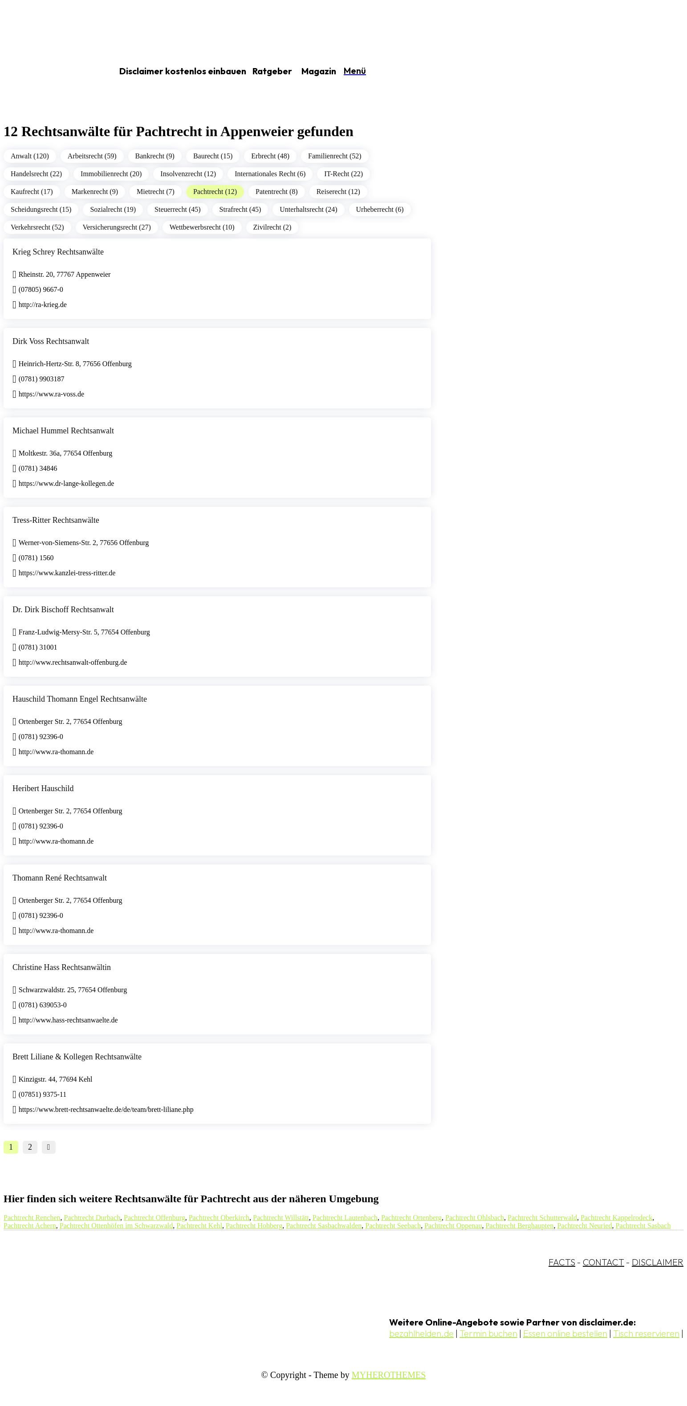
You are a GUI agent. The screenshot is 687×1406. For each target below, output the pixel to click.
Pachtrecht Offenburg (154, 1217)
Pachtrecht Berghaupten (519, 1225)
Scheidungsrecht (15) (41, 209)
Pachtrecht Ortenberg (411, 1217)
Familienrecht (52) (335, 156)
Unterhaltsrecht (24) (308, 209)
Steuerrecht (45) (177, 209)
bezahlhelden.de (421, 1333)
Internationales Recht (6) (270, 174)
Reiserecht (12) (338, 191)
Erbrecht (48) (270, 156)
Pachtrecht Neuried (584, 1225)
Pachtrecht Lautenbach (345, 1217)
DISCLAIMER (657, 1262)
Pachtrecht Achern (30, 1225)
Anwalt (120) (30, 156)
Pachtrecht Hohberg (254, 1225)
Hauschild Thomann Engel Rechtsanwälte (79, 699)
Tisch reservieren (646, 1333)
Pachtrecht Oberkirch (219, 1217)
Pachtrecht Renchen (32, 1217)
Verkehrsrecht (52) (37, 227)
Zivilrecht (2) (272, 227)
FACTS (562, 1262)
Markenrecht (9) (95, 191)
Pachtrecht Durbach (92, 1217)
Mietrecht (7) (156, 191)
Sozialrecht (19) (113, 209)
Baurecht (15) (212, 156)
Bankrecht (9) (155, 156)
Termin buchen (488, 1333)
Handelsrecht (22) (36, 174)
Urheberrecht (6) (380, 209)
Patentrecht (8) (277, 191)
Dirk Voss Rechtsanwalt (50, 341)
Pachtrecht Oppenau (453, 1225)
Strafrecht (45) (240, 209)
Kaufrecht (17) (32, 191)
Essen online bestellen (565, 1333)
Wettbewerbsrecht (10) (202, 227)
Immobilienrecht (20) (111, 174)
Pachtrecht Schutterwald (542, 1217)
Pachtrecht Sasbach (643, 1225)
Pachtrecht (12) (215, 191)
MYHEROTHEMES (389, 1375)
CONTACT (603, 1262)
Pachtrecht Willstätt (281, 1217)
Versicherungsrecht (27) (117, 227)
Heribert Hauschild (42, 788)
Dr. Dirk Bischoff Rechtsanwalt (63, 609)
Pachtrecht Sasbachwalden (324, 1225)
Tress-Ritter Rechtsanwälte (55, 520)
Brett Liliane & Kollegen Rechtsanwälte (77, 1056)
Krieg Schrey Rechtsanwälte (58, 251)
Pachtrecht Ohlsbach (474, 1217)
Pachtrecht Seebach (393, 1225)
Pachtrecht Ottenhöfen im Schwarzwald (116, 1225)
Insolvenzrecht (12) (188, 174)
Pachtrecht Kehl (199, 1225)
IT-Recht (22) (343, 174)
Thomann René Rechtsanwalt (59, 877)
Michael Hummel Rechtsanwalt (63, 430)
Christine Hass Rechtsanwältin (61, 967)
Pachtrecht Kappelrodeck (616, 1217)
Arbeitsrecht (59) (92, 156)
